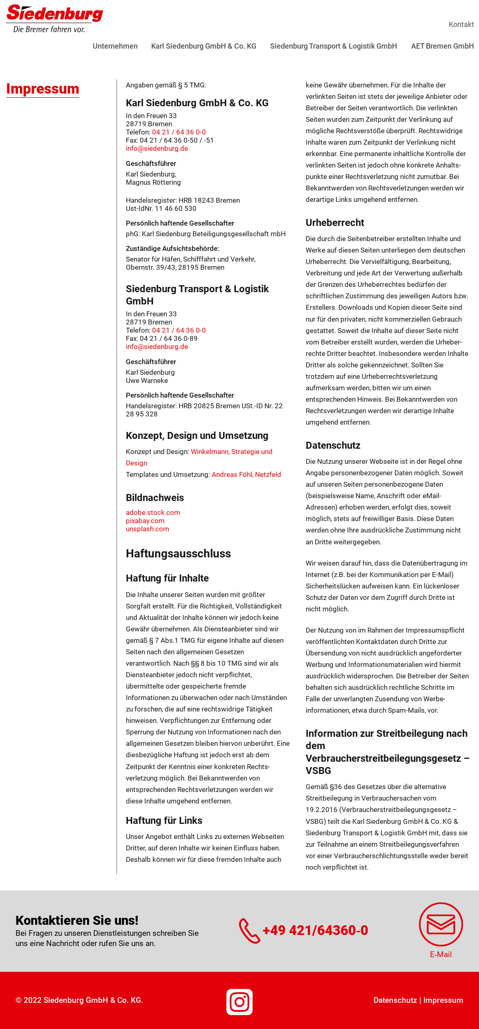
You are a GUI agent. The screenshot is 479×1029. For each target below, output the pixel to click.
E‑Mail (441, 954)
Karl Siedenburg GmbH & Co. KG (203, 46)
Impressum (443, 1000)
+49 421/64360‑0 (315, 931)
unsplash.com (147, 529)
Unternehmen (115, 46)
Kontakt (461, 24)
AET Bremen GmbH (442, 46)
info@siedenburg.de (157, 148)
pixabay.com (145, 521)
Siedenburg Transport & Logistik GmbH (333, 46)
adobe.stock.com (153, 512)
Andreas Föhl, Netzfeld (246, 474)
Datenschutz (395, 1000)
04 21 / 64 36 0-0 (179, 132)
